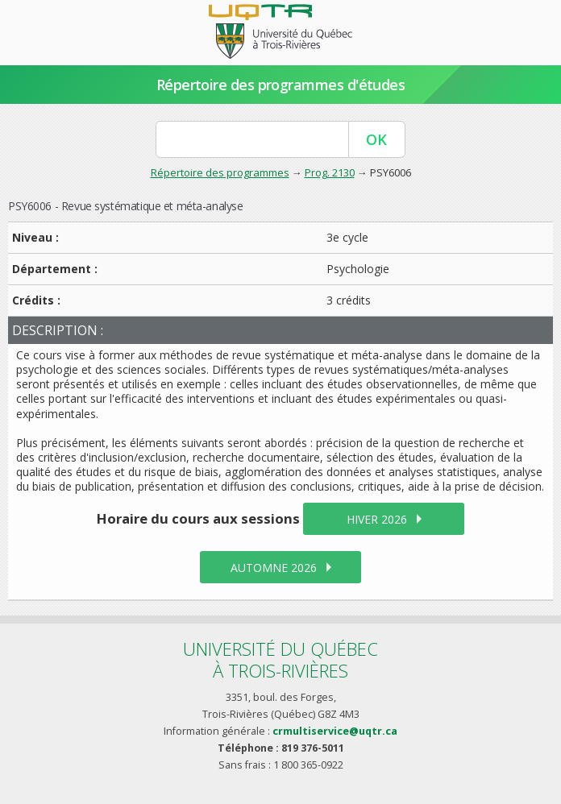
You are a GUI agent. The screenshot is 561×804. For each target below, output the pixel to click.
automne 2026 (274, 567)
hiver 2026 (377, 519)
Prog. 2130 (330, 172)
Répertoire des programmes (220, 172)
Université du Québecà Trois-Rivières (280, 659)
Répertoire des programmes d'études (280, 84)
